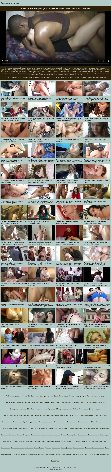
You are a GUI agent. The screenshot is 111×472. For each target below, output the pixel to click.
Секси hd (56, 77)
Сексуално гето (67, 77)
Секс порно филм (10, 3)
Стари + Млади (80, 77)
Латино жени (16, 77)
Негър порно (46, 77)
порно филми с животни (97, 77)
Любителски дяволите (31, 77)
